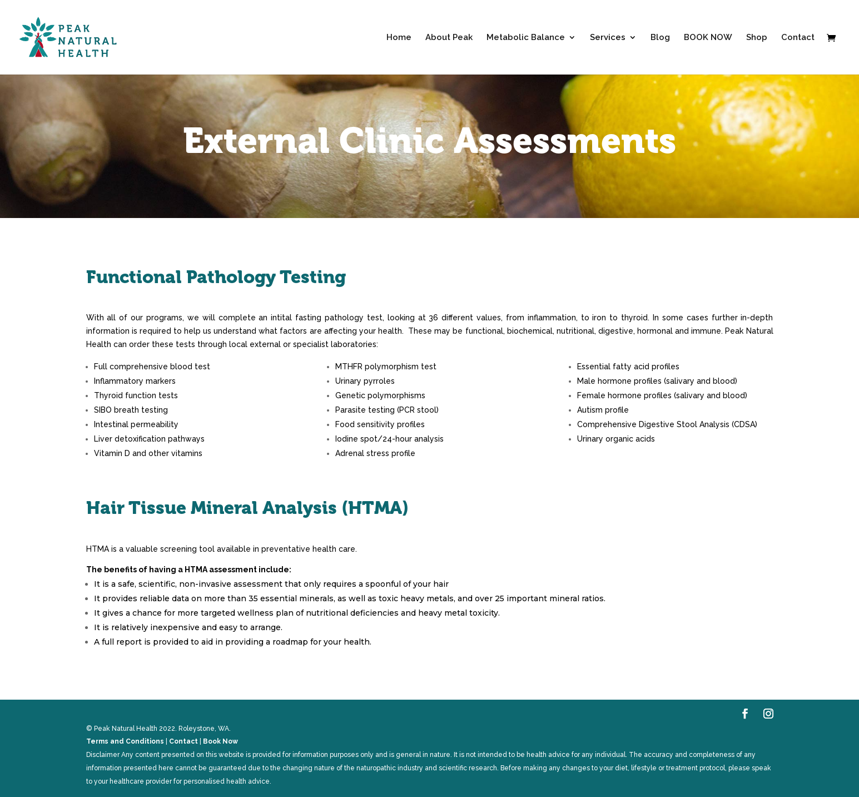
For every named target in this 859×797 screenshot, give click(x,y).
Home (398, 37)
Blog (660, 37)
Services (607, 37)
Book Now (220, 741)
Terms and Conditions (125, 741)
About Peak (449, 37)
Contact (798, 37)
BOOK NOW (708, 37)
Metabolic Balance (525, 37)
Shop (756, 37)
